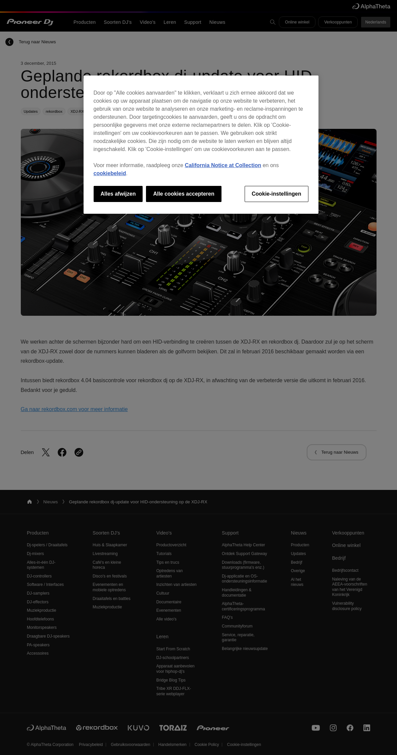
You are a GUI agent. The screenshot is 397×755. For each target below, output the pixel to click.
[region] (201, 145)
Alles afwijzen (118, 194)
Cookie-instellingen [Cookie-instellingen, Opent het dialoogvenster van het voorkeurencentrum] (276, 194)
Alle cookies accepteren (183, 194)
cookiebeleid (110, 173)
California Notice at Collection (223, 165)
